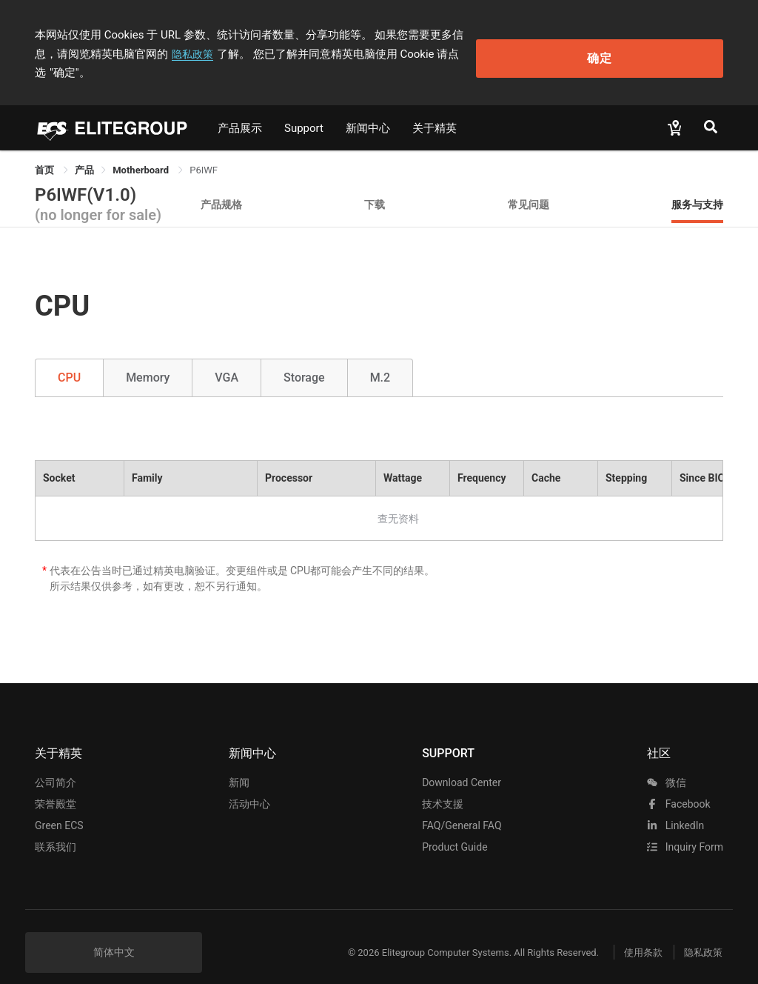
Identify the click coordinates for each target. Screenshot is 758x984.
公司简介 (55, 764)
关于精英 (434, 109)
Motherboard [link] (142, 150)
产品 (84, 150)
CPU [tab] (69, 359)
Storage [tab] (304, 359)
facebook (678, 785)
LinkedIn (675, 807)
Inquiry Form (685, 828)
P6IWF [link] (204, 150)
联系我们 (55, 828)
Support (303, 109)
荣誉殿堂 (55, 785)
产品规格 (221, 185)
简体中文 (114, 934)
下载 (374, 185)
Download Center (461, 764)
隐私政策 (94, 54)
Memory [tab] (148, 359)
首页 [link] (45, 150)
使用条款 (630, 934)
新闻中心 (368, 109)
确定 (657, 45)
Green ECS (59, 807)
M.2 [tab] (380, 359)
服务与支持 (697, 185)
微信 (666, 764)
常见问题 (528, 185)
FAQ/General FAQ (461, 807)
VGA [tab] (226, 359)
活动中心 (249, 785)
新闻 (239, 764)
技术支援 (442, 785)
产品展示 (240, 109)
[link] (84, 150)
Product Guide (454, 828)
